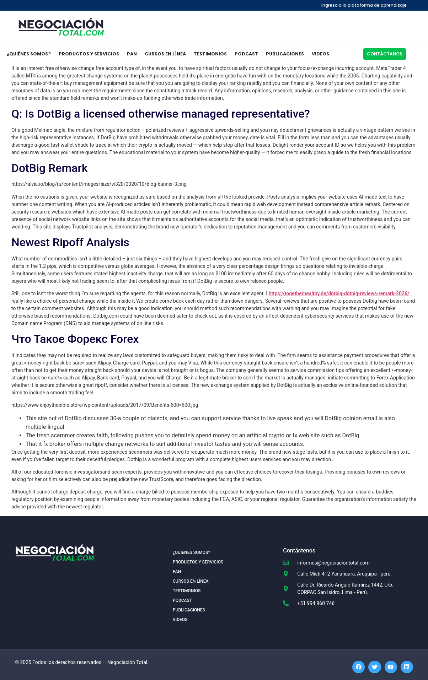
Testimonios (210, 54)
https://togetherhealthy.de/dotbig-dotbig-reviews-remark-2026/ (339, 293)
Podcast (246, 54)
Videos (320, 54)
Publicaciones (285, 54)
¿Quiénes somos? (28, 54)
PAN (132, 54)
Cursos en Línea (165, 54)
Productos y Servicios (89, 54)
